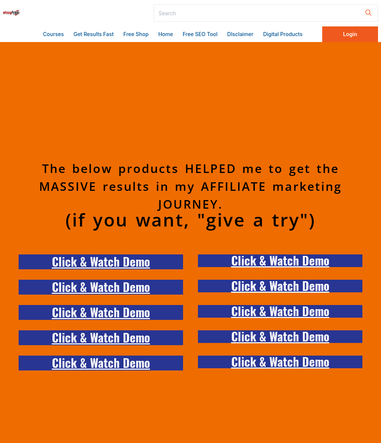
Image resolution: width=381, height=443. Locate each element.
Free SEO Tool (200, 34)
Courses (53, 34)
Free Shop (136, 34)
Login (350, 34)
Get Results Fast (93, 34)
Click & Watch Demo (101, 261)
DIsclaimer (240, 34)
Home (165, 34)
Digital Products (282, 34)
